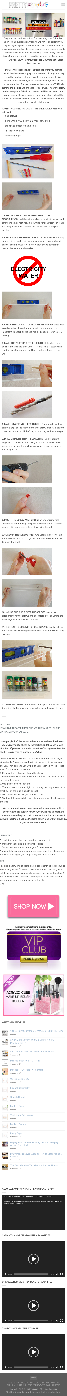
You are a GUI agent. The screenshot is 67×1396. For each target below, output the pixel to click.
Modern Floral (17, 1106)
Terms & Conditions (16, 1385)
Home (9, 1383)
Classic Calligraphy (19, 1079)
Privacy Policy (52, 1383)
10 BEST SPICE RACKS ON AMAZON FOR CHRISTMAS (36, 1031)
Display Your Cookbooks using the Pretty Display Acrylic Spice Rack (34, 1143)
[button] (33, 1259)
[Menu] (63, 4)
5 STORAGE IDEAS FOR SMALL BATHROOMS (32, 1051)
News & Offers (37, 1383)
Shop (16, 1383)
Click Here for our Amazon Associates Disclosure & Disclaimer (34, 1392)
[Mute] (57, 1274)
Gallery (24, 1383)
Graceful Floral (17, 1097)
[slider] (31, 1274)
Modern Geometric (19, 1124)
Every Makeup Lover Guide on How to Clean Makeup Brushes (36, 1155)
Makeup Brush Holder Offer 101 (26, 1060)
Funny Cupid (16, 1133)
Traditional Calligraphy (21, 1115)
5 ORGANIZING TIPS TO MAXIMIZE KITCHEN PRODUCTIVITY (32, 1041)
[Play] (5, 1274)
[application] (33, 1212)
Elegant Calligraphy (19, 1088)
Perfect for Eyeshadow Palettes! (26, 1069)
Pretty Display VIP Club (39, 1385)
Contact (56, 1385)
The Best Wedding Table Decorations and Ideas (34, 1165)
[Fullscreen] (61, 1274)
